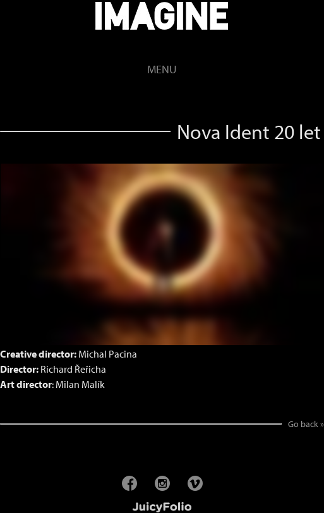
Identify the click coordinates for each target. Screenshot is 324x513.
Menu (162, 69)
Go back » (306, 424)
